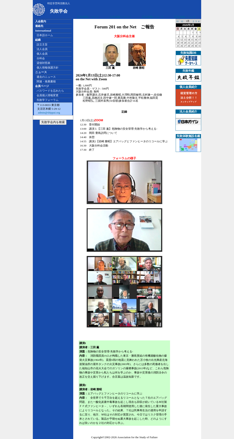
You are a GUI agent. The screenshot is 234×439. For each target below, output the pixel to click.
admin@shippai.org (48, 112)
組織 (38, 39)
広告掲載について (88, 16)
